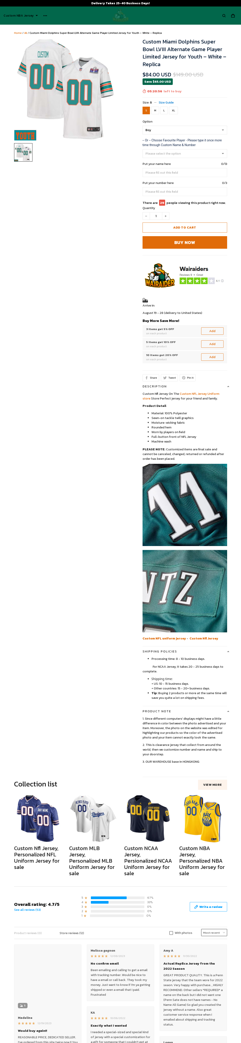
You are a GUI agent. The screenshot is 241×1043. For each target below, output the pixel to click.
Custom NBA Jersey (21, 15)
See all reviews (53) (27, 909)
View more (212, 784)
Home (18, 33)
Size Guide (166, 102)
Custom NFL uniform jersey (164, 638)
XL (173, 110)
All (25, 33)
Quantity (149, 208)
